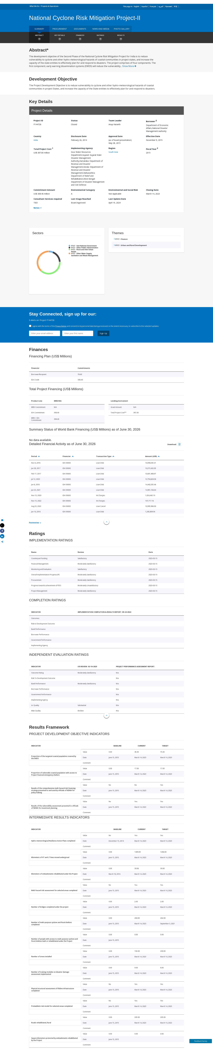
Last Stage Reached (81, 199)
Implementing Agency (82, 148)
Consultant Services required (48, 199)
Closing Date (152, 190)
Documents (80, 29)
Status (74, 120)
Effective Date (153, 136)
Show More (129, 66)
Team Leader (115, 120)
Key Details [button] (60, 37)
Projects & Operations (49, 6)
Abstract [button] (39, 37)
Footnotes (34, 522)
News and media (100, 29)
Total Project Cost (43, 148)
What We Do (34, 6)
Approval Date (116, 136)
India (36, 140)
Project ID (38, 120)
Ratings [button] (100, 37)
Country (37, 136)
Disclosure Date (79, 136)
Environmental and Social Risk (123, 190)
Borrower (151, 121)
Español (145, 6)
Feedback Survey (200, 1041)
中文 (175, 6)
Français (153, 6)
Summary (39, 29)
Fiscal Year (152, 148)
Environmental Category (83, 190)
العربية (161, 6)
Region (112, 148)
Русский (168, 6)
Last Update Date (117, 199)
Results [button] (121, 37)
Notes (37, 208)
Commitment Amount (44, 190)
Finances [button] (80, 37)
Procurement (59, 29)
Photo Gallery (121, 29)
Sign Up (103, 333)
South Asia (113, 152)
